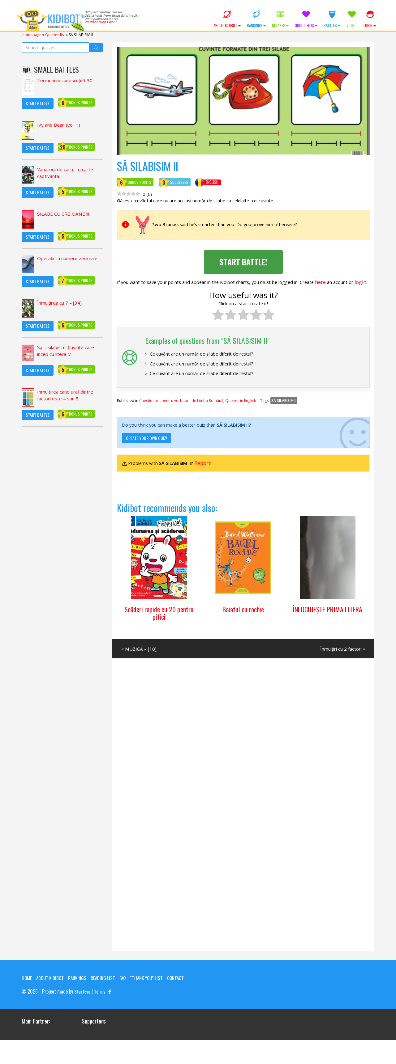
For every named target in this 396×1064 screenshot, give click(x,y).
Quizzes (280, 19)
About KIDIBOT (227, 19)
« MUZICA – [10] (139, 665)
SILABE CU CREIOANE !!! (64, 213)
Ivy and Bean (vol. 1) (60, 124)
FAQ (128, 995)
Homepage (31, 34)
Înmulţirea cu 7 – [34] (61, 302)
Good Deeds (306, 19)
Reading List (108, 995)
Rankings (256, 19)
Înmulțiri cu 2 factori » (340, 665)
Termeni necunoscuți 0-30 (67, 80)
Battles (332, 19)
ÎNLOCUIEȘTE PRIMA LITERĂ (327, 628)
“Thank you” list (154, 995)
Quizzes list (55, 34)
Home (27, 995)
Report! (209, 478)
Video (351, 19)
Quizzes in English (240, 414)
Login (370, 19)
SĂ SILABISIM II (283, 414)
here (343, 284)
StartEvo (82, 1016)
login (147, 291)
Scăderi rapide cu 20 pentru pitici (159, 628)
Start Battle (38, 102)
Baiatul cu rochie (243, 624)
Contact (30, 1002)
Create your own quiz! (146, 453)
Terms (100, 1016)
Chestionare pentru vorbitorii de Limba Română (181, 414)
